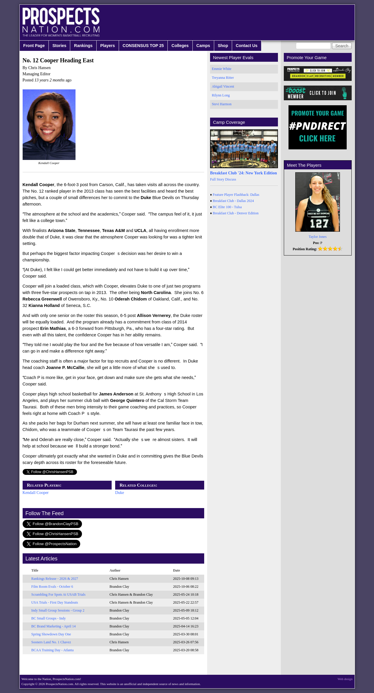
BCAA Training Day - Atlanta (52, 650)
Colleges (180, 45)
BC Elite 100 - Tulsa (227, 207)
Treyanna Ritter (223, 78)
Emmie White (222, 69)
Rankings (83, 45)
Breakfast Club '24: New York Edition (243, 173)
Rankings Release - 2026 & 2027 (54, 579)
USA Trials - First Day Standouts (54, 602)
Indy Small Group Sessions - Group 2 (58, 610)
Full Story (217, 179)
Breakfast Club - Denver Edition (236, 213)
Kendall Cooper (36, 492)
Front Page (34, 45)
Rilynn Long (221, 95)
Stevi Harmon (222, 104)
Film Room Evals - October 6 (52, 587)
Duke (119, 492)
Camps (203, 45)
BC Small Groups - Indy (48, 618)
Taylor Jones (318, 237)
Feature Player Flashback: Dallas (236, 195)
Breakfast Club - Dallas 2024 (233, 201)
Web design (345, 679)
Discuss (230, 179)
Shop (223, 45)
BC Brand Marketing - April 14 (53, 626)
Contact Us (246, 45)
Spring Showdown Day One (51, 634)
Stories (59, 45)
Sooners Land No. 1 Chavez (51, 642)
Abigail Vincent (223, 86)
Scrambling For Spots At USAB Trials (58, 594)
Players (107, 45)
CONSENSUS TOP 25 (143, 45)
